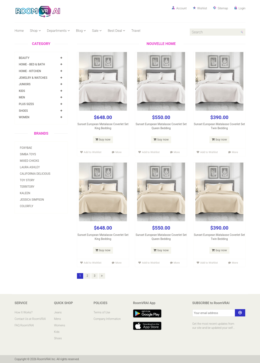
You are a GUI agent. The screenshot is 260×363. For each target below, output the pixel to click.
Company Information (107, 318)
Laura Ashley (30, 167)
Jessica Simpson (32, 199)
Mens (57, 318)
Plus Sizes (26, 104)
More (116, 152)
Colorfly (26, 206)
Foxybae (26, 147)
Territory (27, 186)
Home (19, 31)
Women (24, 117)
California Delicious (35, 173)
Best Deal (116, 31)
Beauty (24, 58)
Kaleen (25, 193)
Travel (135, 31)
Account (179, 8)
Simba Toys (28, 154)
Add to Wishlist (90, 152)
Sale (97, 31)
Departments (58, 31)
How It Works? (24, 312)
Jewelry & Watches (33, 77)
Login (239, 8)
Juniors (25, 84)
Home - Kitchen (30, 71)
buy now (103, 139)
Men (22, 97)
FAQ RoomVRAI (24, 325)
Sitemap (220, 8)
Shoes (23, 110)
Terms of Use (102, 312)
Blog (81, 31)
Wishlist (200, 8)
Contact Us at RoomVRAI (30, 318)
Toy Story (27, 180)
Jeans (58, 312)
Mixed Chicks (29, 160)
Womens (59, 325)
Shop (35, 31)
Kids (22, 91)
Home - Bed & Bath (32, 64)
